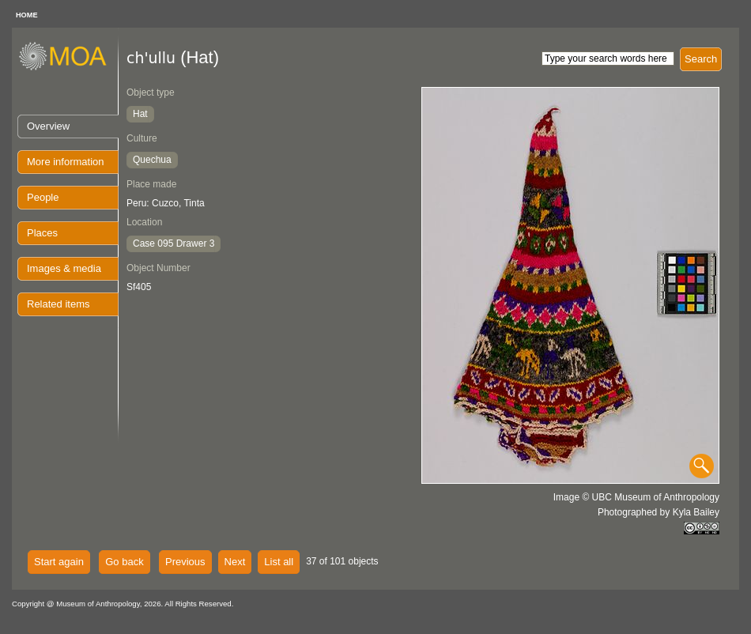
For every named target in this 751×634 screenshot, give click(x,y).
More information (65, 162)
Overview (48, 126)
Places (42, 233)
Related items (58, 304)
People (42, 197)
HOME (27, 15)
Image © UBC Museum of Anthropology (636, 497)
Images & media (64, 268)
